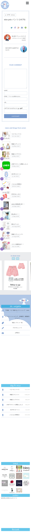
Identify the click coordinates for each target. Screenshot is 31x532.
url (5, 102)
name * (6, 90)
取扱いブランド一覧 (11, 323)
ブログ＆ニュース (11, 328)
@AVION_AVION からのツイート (9, 419)
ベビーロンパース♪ (15, 346)
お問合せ (10, 333)
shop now (15, 493)
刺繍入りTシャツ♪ (15, 351)
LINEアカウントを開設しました (15, 361)
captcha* (7, 108)
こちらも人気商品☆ (15, 371)
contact (15, 488)
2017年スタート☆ (15, 366)
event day (6, 524)
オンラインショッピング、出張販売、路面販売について (15, 317)
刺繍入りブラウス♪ (15, 356)
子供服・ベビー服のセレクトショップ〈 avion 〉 (15, 311)
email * (6, 96)
